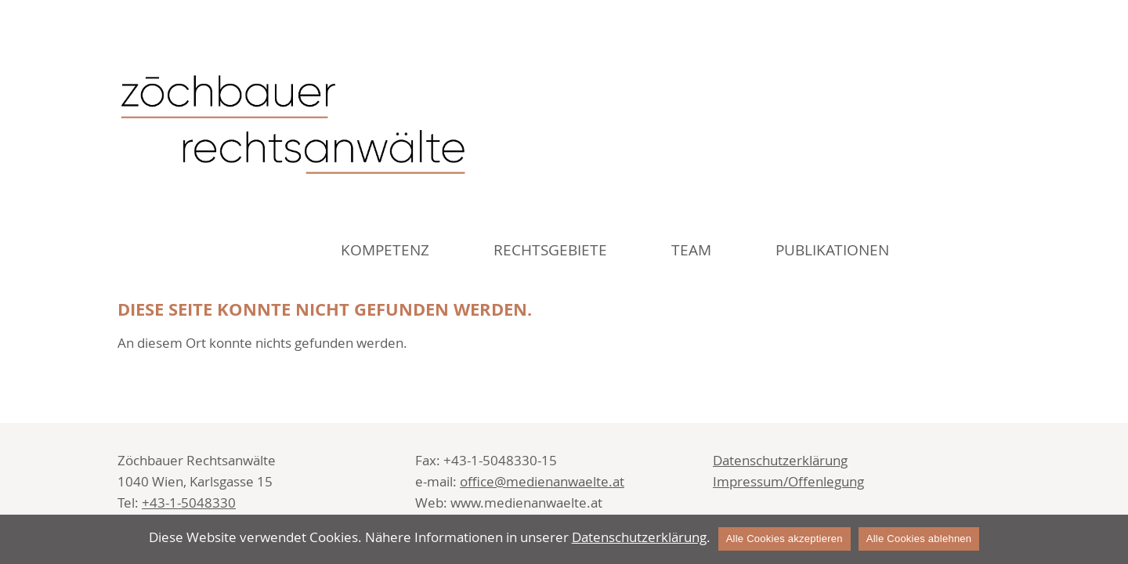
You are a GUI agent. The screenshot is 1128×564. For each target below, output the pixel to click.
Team (691, 250)
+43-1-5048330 (189, 503)
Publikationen (832, 250)
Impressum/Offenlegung (788, 481)
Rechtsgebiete (550, 250)
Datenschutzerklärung (780, 460)
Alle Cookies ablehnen (919, 538)
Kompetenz (385, 250)
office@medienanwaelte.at (542, 481)
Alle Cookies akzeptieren (784, 538)
